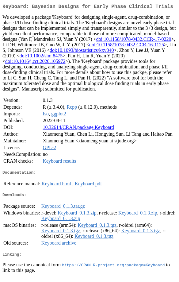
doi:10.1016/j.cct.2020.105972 (35, 62)
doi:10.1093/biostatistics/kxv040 (82, 51)
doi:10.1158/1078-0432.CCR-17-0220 (133, 40)
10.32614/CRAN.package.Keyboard (78, 128)
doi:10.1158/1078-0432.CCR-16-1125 (126, 45)
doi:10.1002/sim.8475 (41, 57)
